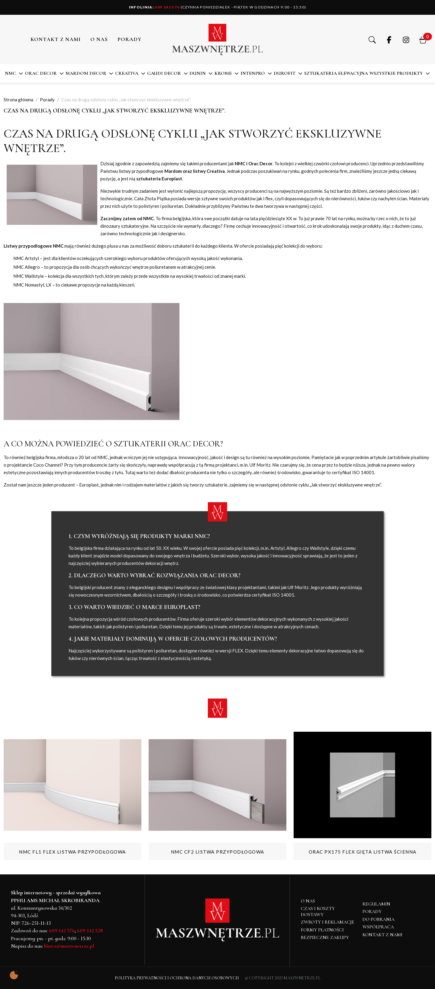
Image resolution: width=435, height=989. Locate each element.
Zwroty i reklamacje (327, 922)
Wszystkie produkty (396, 73)
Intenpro (252, 73)
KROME (223, 73)
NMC (10, 73)
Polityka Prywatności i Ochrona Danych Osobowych (177, 978)
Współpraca (378, 927)
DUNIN (197, 73)
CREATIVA (126, 73)
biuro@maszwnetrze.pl (69, 946)
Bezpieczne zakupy (325, 937)
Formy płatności (322, 930)
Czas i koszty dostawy (318, 911)
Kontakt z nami (56, 39)
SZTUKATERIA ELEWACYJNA (336, 73)
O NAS (99, 39)
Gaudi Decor (164, 73)
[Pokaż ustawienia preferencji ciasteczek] (14, 975)
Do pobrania (378, 919)
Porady (372, 911)
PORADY (130, 39)
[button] (372, 39)
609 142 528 (90, 930)
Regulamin (376, 904)
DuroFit (284, 73)
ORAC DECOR (41, 73)
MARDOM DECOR (86, 73)
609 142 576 (154, 7)
